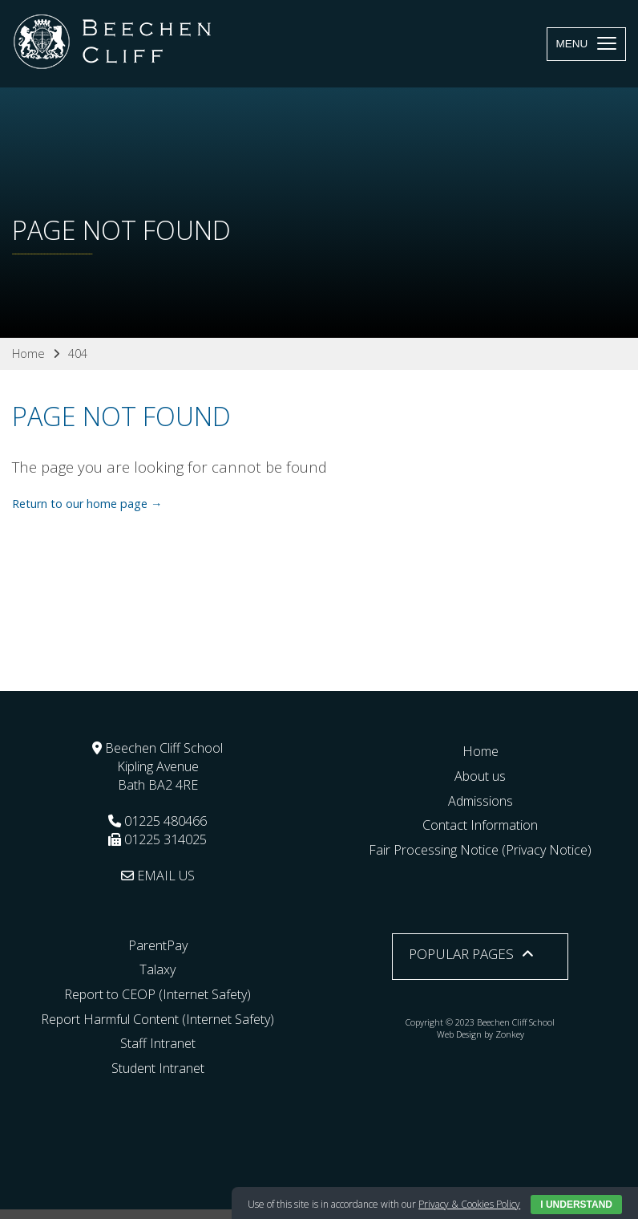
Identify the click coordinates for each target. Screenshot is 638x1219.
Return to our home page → (87, 503)
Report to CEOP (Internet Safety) (157, 994)
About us (480, 776)
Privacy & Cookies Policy (469, 1204)
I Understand (576, 1204)
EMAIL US (158, 875)
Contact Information (480, 825)
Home (480, 751)
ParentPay (158, 945)
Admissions (480, 801)
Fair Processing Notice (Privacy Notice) (480, 850)
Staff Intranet (158, 1043)
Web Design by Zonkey (480, 1034)
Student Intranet (157, 1068)
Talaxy (157, 969)
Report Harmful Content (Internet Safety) (157, 1019)
